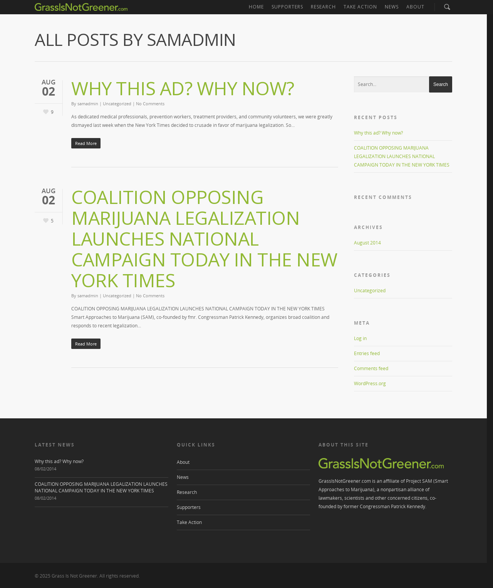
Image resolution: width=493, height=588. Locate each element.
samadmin (87, 103)
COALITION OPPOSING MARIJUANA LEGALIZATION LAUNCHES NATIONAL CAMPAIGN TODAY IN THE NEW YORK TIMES (204, 238)
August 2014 (367, 242)
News (392, 6)
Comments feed (371, 368)
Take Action (360, 6)
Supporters (287, 6)
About (415, 6)
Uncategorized (117, 103)
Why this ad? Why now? (182, 88)
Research (323, 6)
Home (256, 6)
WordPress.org (370, 383)
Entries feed (367, 353)
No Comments (150, 103)
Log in (360, 338)
